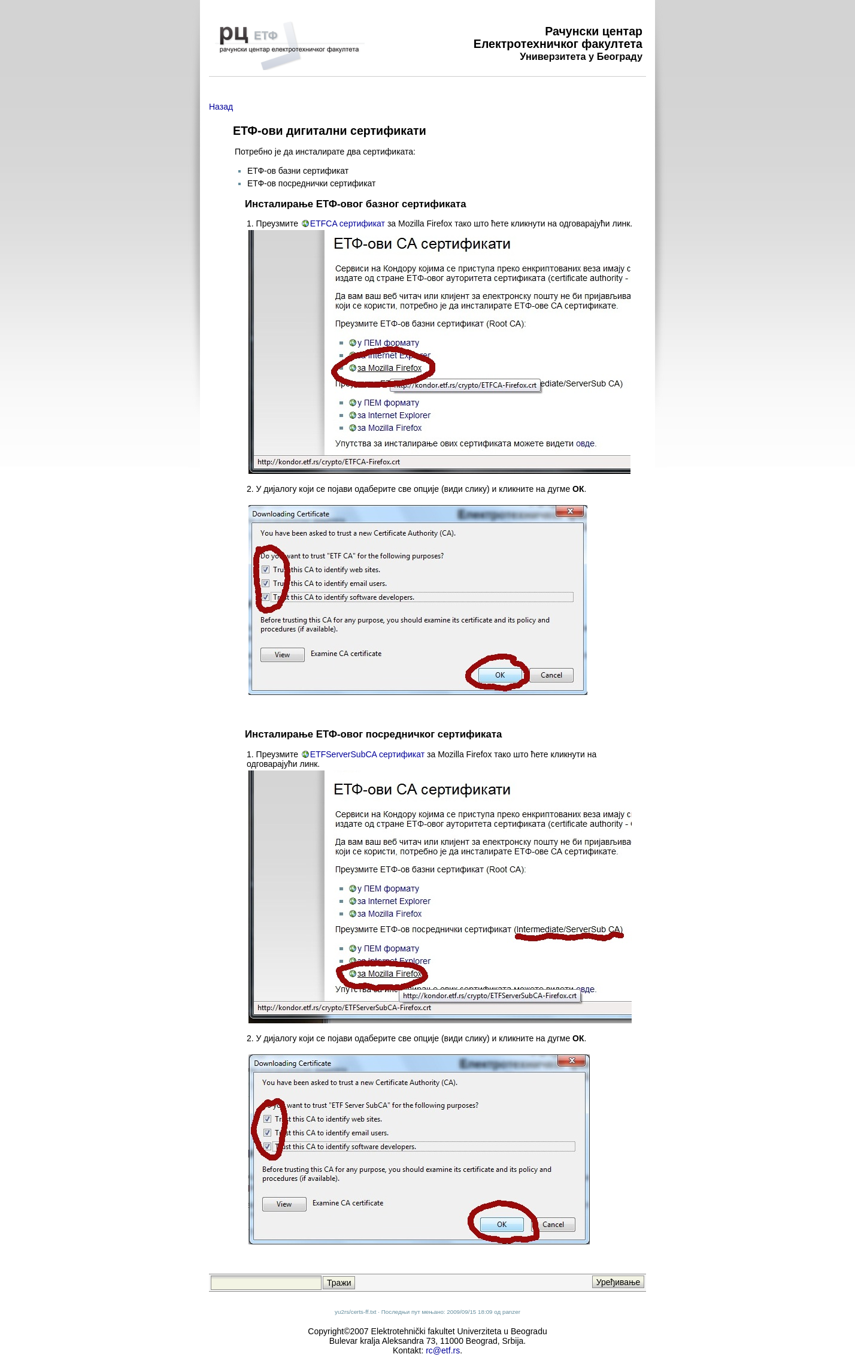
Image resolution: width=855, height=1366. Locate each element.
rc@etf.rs (443, 1350)
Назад (221, 106)
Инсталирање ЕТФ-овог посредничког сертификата (373, 734)
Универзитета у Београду (581, 56)
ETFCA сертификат (347, 223)
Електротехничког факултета (558, 43)
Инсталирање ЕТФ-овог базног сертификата (355, 204)
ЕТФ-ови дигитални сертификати (329, 130)
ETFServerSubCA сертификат (367, 754)
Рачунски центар (593, 31)
